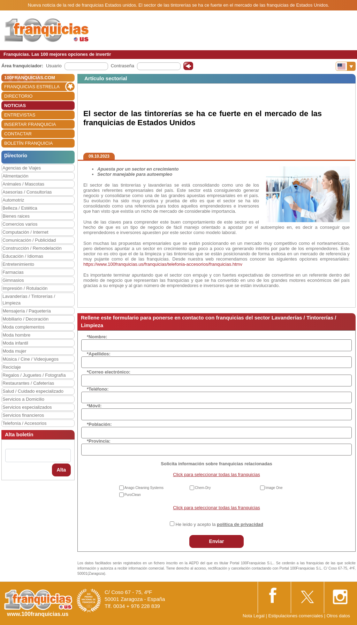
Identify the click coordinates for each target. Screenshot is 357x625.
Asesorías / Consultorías (27, 192)
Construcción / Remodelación (32, 248)
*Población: (99, 424)
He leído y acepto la (219, 524)
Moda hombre (16, 335)
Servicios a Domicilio (23, 399)
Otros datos (338, 615)
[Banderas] (346, 66)
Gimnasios (13, 280)
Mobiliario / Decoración (25, 319)
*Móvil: (94, 405)
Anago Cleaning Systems (144, 488)
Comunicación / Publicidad (29, 240)
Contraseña (122, 65)
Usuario (54, 65)
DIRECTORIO (18, 96)
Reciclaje (11, 367)
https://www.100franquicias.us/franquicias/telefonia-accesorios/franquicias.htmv (162, 264)
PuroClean (132, 495)
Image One (273, 488)
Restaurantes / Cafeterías (28, 383)
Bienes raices (16, 216)
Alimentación (15, 176)
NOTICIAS (15, 105)
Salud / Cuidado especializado (32, 391)
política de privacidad (240, 524)
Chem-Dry (203, 488)
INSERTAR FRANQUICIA (30, 124)
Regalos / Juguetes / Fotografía (34, 375)
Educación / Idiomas (22, 256)
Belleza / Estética (19, 208)
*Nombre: (97, 336)
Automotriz (13, 200)
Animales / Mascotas (23, 184)
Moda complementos (23, 327)
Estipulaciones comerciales (296, 615)
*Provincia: (99, 441)
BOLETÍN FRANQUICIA (28, 143)
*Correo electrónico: (108, 372)
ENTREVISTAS (19, 115)
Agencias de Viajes (21, 168)
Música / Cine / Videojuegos (30, 359)
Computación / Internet (25, 232)
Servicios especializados (27, 407)
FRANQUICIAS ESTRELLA (32, 86)
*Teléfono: (98, 389)
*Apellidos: (99, 353)
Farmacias (13, 272)
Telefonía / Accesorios (24, 423)
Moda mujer (14, 351)
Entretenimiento (18, 264)
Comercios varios (19, 224)
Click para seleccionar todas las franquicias (216, 474)
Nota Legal (254, 615)
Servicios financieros (23, 415)
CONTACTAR (18, 133)
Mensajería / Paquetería (26, 311)
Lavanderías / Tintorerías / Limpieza (28, 300)
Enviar (216, 541)
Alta (61, 470)
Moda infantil (15, 343)
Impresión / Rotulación (24, 288)
